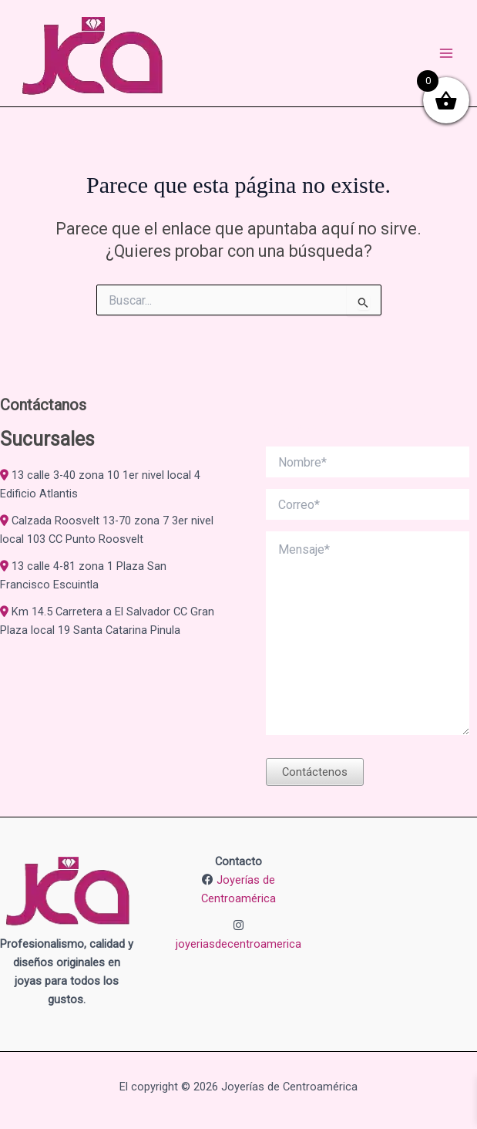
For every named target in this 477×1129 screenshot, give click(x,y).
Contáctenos (315, 772)
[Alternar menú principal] (446, 53)
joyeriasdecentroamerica (238, 944)
